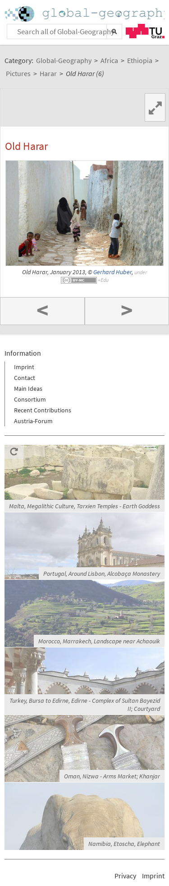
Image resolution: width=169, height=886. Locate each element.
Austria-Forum (33, 421)
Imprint (24, 367)
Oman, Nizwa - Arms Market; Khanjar (112, 776)
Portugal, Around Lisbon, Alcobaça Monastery (101, 574)
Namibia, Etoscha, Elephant (124, 844)
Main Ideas (28, 388)
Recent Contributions (42, 410)
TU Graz (145, 31)
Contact (24, 378)
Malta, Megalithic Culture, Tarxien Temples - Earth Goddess (84, 506)
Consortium (30, 399)
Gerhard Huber (112, 272)
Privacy (125, 875)
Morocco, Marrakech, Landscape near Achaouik (99, 641)
